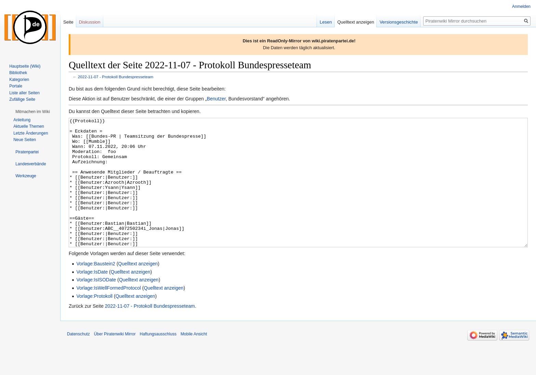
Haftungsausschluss (158, 359)
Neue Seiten (24, 139)
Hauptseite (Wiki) (24, 66)
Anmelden (521, 6)
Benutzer (216, 98)
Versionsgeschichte (398, 22)
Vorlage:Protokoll (94, 321)
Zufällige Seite (22, 99)
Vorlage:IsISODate (96, 305)
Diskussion (89, 22)
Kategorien (19, 79)
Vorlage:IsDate (92, 297)
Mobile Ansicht (193, 359)
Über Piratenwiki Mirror (115, 359)
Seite (68, 22)
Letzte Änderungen (30, 133)
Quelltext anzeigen (138, 289)
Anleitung (21, 119)
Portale (15, 86)
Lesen (326, 22)
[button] (32, 111)
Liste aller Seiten (24, 93)
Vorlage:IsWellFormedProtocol (108, 313)
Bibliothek (18, 72)
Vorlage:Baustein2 (95, 289)
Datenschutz (78, 359)
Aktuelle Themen (28, 126)
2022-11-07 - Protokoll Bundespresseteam (115, 76)
